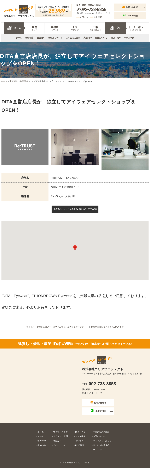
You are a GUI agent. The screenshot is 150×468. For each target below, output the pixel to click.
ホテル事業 (129, 37)
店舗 (34, 28)
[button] (75, 208)
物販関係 (24, 80)
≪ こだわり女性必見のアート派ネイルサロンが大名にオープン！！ (57, 326)
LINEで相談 (130, 14)
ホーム (19, 37)
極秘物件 (41, 37)
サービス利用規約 (101, 444)
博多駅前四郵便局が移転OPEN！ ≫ (107, 326)
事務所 (54, 28)
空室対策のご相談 (101, 431)
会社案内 (99, 16)
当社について (101, 37)
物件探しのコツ (55, 37)
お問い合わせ (131, 6)
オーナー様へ (135, 28)
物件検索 (29, 37)
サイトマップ (99, 449)
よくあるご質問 (73, 37)
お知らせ (85, 16)
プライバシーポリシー (103, 440)
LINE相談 (79, 444)
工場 (95, 28)
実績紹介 (87, 37)
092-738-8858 (99, 382)
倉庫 (74, 28)
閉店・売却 (116, 37)
